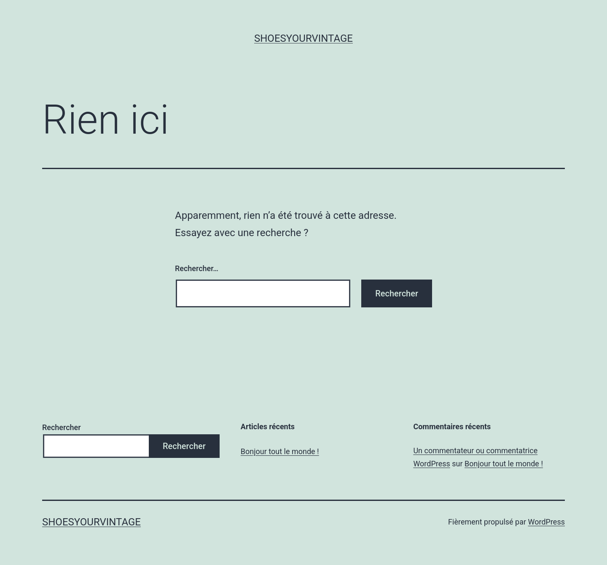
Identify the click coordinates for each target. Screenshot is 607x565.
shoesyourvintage (303, 38)
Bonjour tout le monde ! (280, 451)
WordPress (546, 521)
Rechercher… (196, 268)
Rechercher (61, 427)
